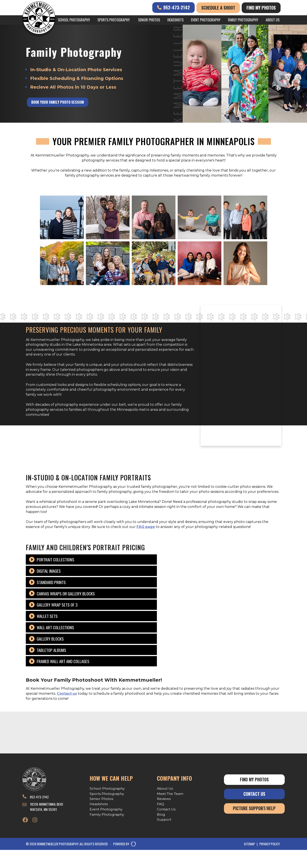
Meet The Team (171, 794)
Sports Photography (113, 19)
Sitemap (249, 845)
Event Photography (205, 19)
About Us (272, 19)
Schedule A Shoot (218, 7)
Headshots (175, 19)
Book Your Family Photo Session (59, 102)
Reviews (164, 799)
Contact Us (166, 810)
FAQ (160, 804)
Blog (161, 815)
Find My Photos (261, 7)
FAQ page (146, 527)
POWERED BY (123, 845)
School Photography (74, 19)
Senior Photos (149, 19)
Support (164, 820)
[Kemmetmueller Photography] (39, 19)
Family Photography (243, 19)
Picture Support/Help (254, 809)
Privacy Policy (269, 845)
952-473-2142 (173, 7)
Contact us (67, 693)
